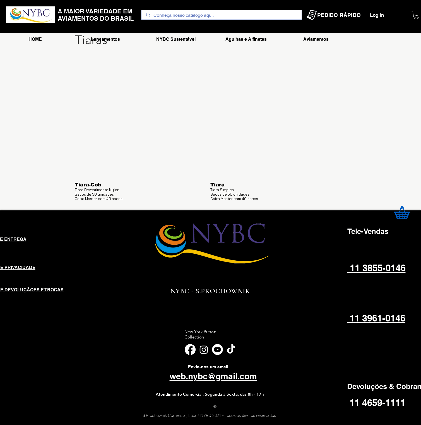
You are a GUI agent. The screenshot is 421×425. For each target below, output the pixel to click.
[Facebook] (190, 349)
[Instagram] (203, 349)
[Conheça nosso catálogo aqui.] (221, 15)
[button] (416, 15)
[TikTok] (231, 349)
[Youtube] (217, 349)
